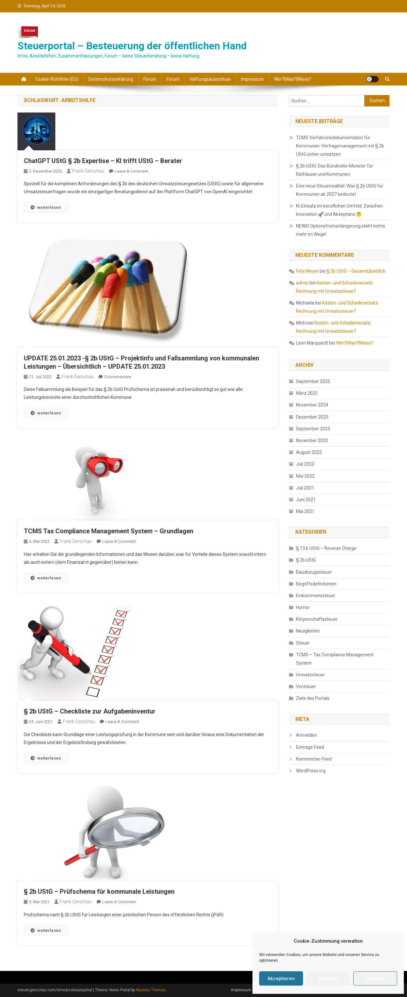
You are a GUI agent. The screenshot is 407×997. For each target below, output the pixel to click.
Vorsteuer (306, 686)
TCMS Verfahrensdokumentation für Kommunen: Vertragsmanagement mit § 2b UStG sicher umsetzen (340, 146)
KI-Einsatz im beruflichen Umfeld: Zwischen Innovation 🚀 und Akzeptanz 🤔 (339, 210)
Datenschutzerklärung (110, 79)
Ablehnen (328, 978)
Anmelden (306, 735)
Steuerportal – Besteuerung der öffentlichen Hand (132, 46)
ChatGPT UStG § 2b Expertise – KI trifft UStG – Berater (103, 161)
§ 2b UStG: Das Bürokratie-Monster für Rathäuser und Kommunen (334, 170)
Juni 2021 (306, 499)
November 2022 (312, 440)
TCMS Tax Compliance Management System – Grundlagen (108, 531)
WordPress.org (311, 770)
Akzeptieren (281, 978)
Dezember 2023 (312, 417)
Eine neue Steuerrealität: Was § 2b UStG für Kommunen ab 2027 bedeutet (339, 190)
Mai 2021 (305, 511)
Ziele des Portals (312, 698)
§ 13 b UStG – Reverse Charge (326, 548)
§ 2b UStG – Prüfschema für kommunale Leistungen (99, 891)
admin (302, 282)
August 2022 (309, 452)
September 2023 (313, 428)
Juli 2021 (305, 487)
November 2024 (312, 404)
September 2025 (313, 381)
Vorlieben (375, 978)
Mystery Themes (151, 990)
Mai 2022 (305, 476)
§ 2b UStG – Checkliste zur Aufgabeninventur (89, 711)
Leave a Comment (131, 171)
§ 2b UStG (306, 560)
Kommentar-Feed (314, 758)
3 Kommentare (117, 376)
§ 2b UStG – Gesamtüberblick (356, 271)
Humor (303, 607)
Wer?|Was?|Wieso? (292, 79)
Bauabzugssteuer (314, 572)
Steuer (303, 642)
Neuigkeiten (308, 630)
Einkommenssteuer (315, 595)
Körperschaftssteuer (317, 619)
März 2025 (307, 393)
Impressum (252, 79)
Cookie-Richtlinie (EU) (56, 79)
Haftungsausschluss (210, 79)
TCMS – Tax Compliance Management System (335, 659)
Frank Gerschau (88, 171)
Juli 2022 (305, 464)
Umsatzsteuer (310, 674)
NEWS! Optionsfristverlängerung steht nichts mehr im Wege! (340, 230)
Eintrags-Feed (310, 747)
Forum (149, 79)
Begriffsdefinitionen (316, 583)
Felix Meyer (307, 271)
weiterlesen (46, 207)
